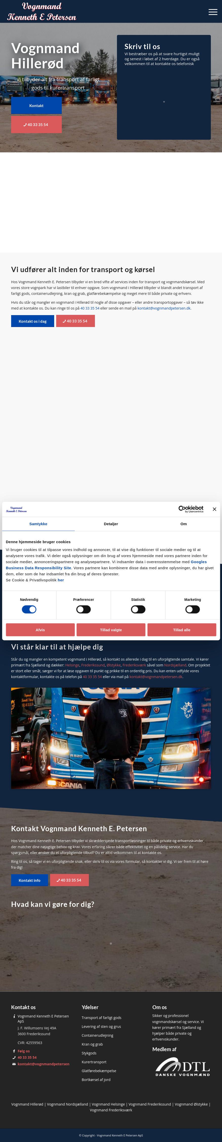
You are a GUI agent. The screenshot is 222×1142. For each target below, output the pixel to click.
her (61, 580)
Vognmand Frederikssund (150, 1104)
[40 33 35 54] (36, 124)
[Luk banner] (214, 509)
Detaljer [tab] (111, 524)
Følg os (24, 1051)
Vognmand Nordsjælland (67, 1104)
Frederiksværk (134, 665)
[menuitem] (210, 11)
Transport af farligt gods (102, 1017)
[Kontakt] (36, 105)
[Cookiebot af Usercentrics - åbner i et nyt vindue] (181, 509)
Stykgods (89, 1053)
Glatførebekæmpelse (99, 1070)
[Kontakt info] (29, 880)
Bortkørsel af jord (96, 1079)
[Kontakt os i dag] (32, 321)
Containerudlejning (97, 1035)
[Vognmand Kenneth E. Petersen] (42, 11)
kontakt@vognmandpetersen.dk (163, 308)
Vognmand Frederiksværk (111, 1110)
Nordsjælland (175, 665)
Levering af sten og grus (101, 1026)
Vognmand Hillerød (27, 1104)
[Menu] (210, 11)
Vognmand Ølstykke (191, 1104)
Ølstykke (114, 665)
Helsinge (72, 665)
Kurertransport (94, 1061)
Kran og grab (92, 1044)
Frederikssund (93, 665)
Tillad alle (181, 630)
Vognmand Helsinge (108, 1104)
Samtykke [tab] (38, 524)
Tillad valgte (111, 630)
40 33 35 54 (89, 308)
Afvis (40, 630)
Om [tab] (183, 524)
